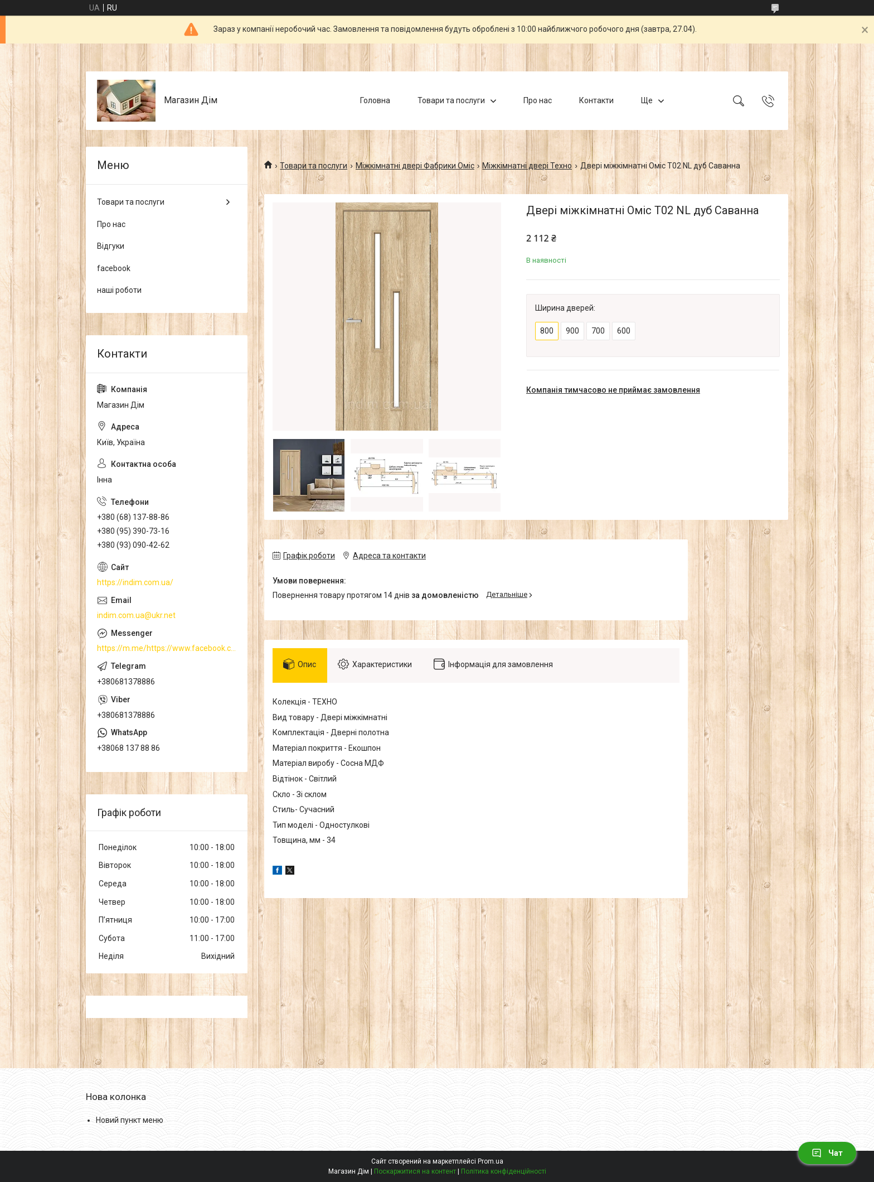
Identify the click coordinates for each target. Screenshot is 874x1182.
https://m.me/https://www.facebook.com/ (166, 648)
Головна (375, 100)
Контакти (596, 100)
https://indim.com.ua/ (135, 582)
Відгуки (110, 246)
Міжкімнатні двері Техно (527, 165)
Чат (827, 1153)
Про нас (537, 100)
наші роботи (119, 290)
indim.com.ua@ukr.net (136, 615)
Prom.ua (490, 1161)
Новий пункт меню (129, 1120)
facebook (113, 268)
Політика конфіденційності (503, 1171)
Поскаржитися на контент (415, 1171)
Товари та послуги (451, 100)
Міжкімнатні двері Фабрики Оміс (415, 165)
